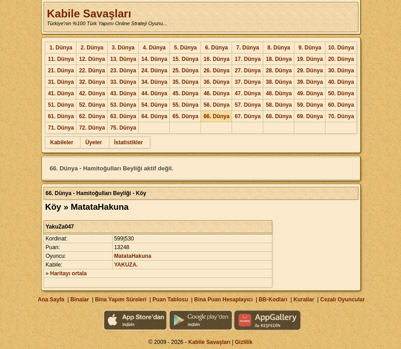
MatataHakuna (132, 256)
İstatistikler (128, 142)
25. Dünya (186, 70)
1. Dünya (60, 47)
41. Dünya (61, 93)
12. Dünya (92, 59)
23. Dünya (123, 70)
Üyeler (93, 142)
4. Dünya (154, 47)
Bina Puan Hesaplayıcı (223, 299)
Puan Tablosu (170, 299)
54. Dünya (154, 105)
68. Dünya (279, 116)
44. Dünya (154, 93)
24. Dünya (154, 70)
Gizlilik (244, 342)
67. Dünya (248, 116)
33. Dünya (123, 82)
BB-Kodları (273, 299)
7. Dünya (247, 47)
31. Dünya (61, 82)
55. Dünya (186, 105)
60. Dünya (341, 105)
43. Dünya (123, 93)
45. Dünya (186, 93)
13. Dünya (123, 59)
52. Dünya (92, 105)
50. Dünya (341, 93)
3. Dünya (123, 47)
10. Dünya (341, 47)
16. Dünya (217, 59)
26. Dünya (217, 70)
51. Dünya (61, 105)
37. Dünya (248, 82)
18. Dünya (279, 59)
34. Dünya (154, 82)
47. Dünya (248, 93)
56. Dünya (217, 105)
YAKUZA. (126, 265)
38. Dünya (279, 82)
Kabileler (61, 142)
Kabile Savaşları (89, 13)
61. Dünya (61, 116)
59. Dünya (310, 105)
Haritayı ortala (68, 273)
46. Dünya (217, 93)
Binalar (79, 299)
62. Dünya (92, 116)
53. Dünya (123, 105)
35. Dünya (186, 82)
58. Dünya (279, 105)
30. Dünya (341, 70)
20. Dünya (341, 59)
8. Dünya (278, 47)
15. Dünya (186, 59)
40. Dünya (341, 82)
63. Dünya (123, 116)
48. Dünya (279, 93)
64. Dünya (154, 116)
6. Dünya (216, 47)
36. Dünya (217, 82)
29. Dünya (310, 70)
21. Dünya (61, 70)
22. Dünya (92, 70)
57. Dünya (248, 105)
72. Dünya (92, 128)
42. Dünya (92, 93)
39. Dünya (310, 82)
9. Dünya (309, 47)
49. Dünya (310, 93)
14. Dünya (154, 59)
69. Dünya (310, 116)
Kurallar (303, 299)
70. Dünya (341, 116)
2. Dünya (92, 47)
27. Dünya (248, 70)
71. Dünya (61, 128)
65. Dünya (186, 116)
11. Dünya (61, 59)
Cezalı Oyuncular (342, 299)
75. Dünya (123, 128)
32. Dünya (92, 82)
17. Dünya (248, 59)
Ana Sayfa (51, 299)
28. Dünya (279, 70)
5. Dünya (185, 47)
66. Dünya (217, 116)
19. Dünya (310, 59)
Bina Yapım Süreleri (120, 299)
